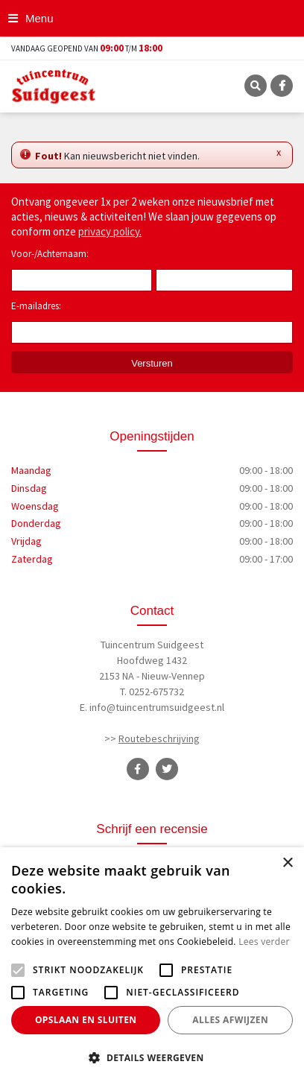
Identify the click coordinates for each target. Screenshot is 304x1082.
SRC (255, 86)
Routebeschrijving (159, 738)
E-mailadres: (39, 307)
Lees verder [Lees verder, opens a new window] (264, 941)
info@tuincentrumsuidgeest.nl (156, 707)
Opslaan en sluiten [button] (86, 1019)
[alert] (152, 964)
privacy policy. (110, 231)
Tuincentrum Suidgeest (152, 644)
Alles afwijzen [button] (230, 1019)
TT (167, 769)
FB (281, 86)
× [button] (287, 863)
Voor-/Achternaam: (50, 253)
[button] (152, 1057)
